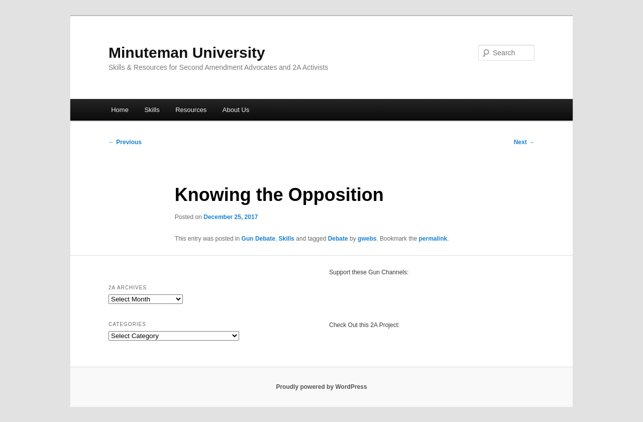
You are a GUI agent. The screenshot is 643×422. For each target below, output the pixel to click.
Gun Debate (258, 238)
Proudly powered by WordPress (321, 386)
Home (120, 110)
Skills (151, 110)
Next (524, 142)
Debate (338, 238)
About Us (236, 110)
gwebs (367, 238)
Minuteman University (187, 52)
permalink (432, 238)
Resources (190, 110)
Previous (125, 142)
